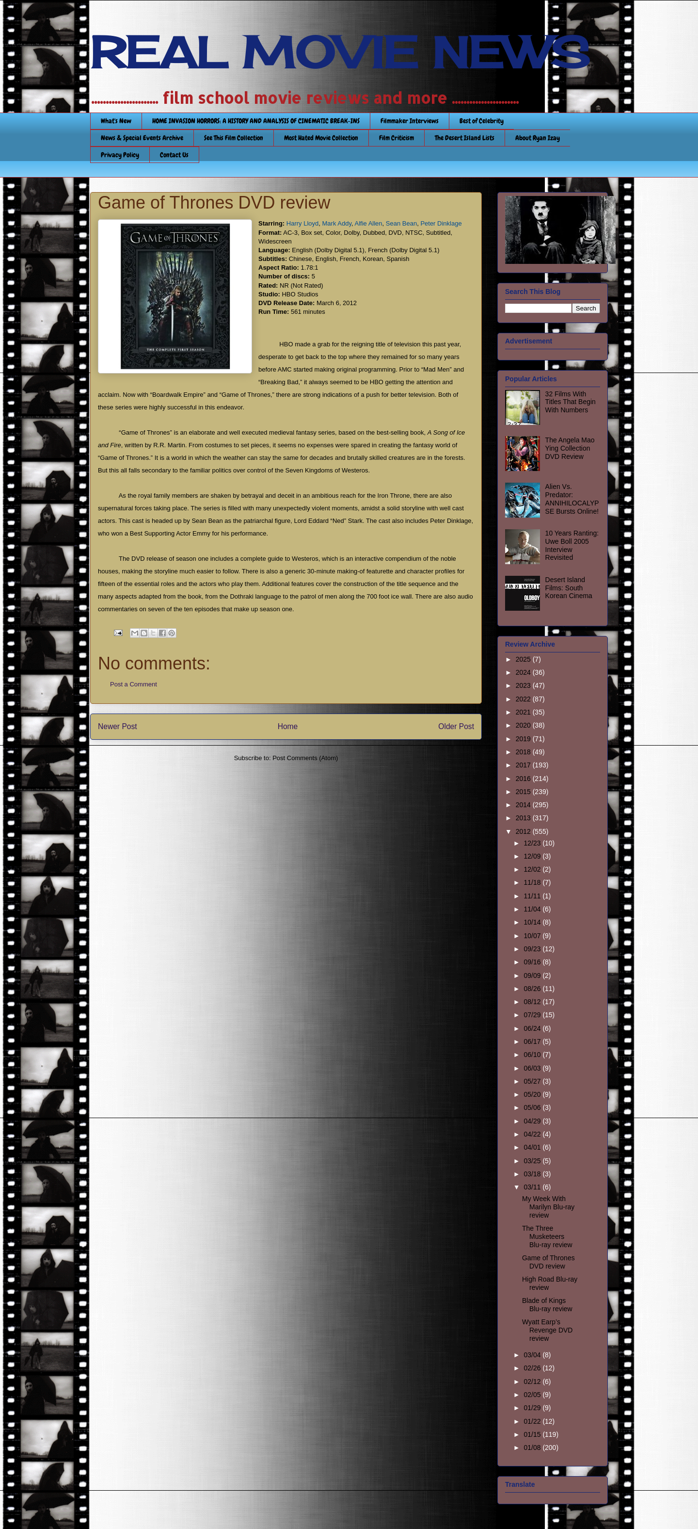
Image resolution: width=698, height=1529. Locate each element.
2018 (524, 752)
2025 (524, 659)
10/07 (533, 936)
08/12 (533, 1002)
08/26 (533, 988)
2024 (524, 672)
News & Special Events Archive (142, 137)
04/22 (533, 1134)
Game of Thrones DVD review (548, 1262)
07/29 (533, 1015)
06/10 (533, 1054)
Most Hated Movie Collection (321, 137)
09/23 (533, 949)
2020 (524, 725)
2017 (524, 765)
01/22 (533, 1421)
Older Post (456, 726)
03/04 (533, 1355)
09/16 (533, 962)
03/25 (533, 1161)
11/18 (533, 882)
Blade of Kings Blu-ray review (547, 1305)
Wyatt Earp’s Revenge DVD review (547, 1330)
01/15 (533, 1434)
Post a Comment (133, 684)
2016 (524, 778)
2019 (524, 739)
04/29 (533, 1121)
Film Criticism (396, 137)
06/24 (533, 1028)
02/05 (533, 1395)
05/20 (533, 1094)
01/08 (533, 1447)
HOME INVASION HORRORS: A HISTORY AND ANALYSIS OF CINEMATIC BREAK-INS (256, 120)
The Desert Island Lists (464, 137)
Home (288, 726)
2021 (524, 712)
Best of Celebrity (482, 120)
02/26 (533, 1368)
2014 (524, 805)
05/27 (533, 1081)
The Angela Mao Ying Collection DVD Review (570, 448)
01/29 (533, 1408)
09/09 (533, 975)
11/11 (533, 896)
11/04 (533, 909)
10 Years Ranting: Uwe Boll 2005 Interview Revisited (572, 545)
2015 (524, 792)
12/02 (533, 869)
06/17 (533, 1041)
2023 (524, 685)
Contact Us (174, 154)
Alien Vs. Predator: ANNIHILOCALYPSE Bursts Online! (572, 499)
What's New (116, 120)
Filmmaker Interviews (410, 120)
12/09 (533, 856)
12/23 (533, 843)
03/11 (533, 1187)
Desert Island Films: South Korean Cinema (568, 588)
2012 (524, 831)
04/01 (533, 1147)
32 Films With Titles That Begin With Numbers (570, 402)
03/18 (533, 1174)
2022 (524, 699)
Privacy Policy (120, 154)
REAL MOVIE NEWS (339, 52)
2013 (524, 818)
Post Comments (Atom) (305, 758)
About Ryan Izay (537, 137)
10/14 (533, 922)
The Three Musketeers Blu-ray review (547, 1236)
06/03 (533, 1068)
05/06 (533, 1107)
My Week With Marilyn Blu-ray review (548, 1207)
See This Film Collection (233, 137)
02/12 (533, 1381)
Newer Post (117, 726)
